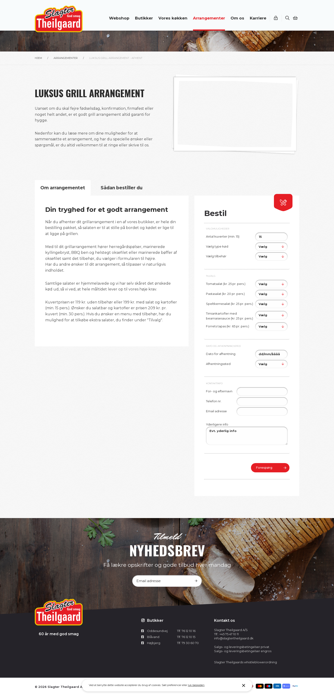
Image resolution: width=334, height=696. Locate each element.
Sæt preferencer (171, 685)
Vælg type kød (217, 246)
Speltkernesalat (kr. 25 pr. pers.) (229, 304)
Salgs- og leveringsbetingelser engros (242, 651)
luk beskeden (196, 685)
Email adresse (216, 411)
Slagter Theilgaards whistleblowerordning (245, 662)
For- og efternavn (219, 391)
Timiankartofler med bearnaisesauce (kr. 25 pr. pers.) (229, 316)
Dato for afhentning (220, 354)
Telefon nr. (214, 401)
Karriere (258, 18)
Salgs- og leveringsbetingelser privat (241, 647)
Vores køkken (172, 18)
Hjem (38, 58)
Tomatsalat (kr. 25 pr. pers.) (225, 284)
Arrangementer (209, 18)
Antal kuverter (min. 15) (222, 236)
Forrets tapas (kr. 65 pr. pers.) (227, 326)
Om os (237, 18)
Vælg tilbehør (216, 256)
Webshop (119, 18)
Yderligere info (217, 424)
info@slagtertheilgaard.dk (234, 638)
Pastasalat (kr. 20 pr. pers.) (225, 294)
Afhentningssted (218, 364)
